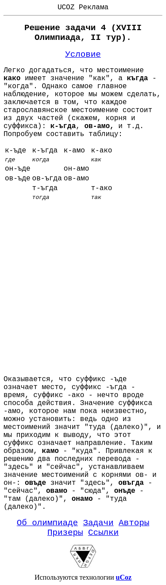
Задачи (98, 523)
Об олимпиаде (47, 523)
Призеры (65, 533)
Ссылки (103, 533)
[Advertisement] (83, 285)
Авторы (134, 523)
